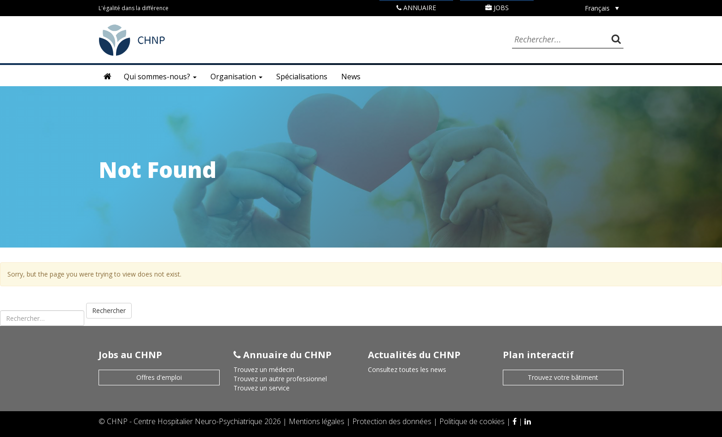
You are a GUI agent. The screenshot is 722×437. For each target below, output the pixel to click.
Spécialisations (301, 76)
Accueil (108, 76)
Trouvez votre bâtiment (563, 377)
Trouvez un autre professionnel (280, 378)
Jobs (497, 7)
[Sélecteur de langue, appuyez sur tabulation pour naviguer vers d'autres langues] (601, 8)
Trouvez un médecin (263, 369)
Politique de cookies (473, 421)
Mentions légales (317, 421)
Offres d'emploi (159, 377)
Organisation (236, 76)
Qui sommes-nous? (160, 76)
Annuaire (416, 7)
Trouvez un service (261, 388)
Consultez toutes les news (407, 369)
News (351, 76)
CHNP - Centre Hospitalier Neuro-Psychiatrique (184, 421)
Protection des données (392, 421)
